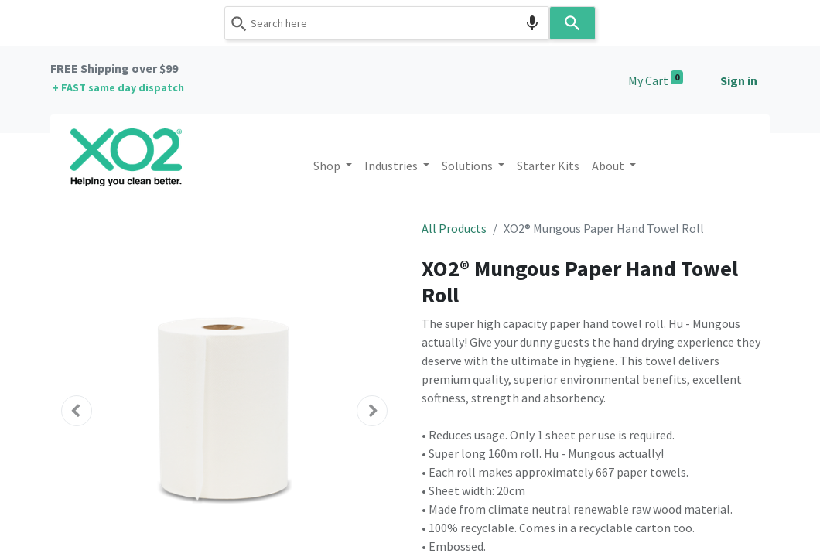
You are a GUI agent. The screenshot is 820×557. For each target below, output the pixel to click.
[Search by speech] (532, 23)
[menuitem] (548, 165)
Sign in (738, 80)
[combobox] (386, 23)
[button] (76, 410)
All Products (454, 228)
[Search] (572, 23)
